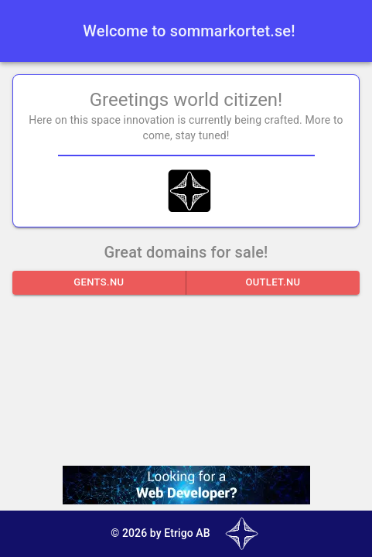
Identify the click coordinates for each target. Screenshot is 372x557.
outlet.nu (273, 283)
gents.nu (99, 283)
